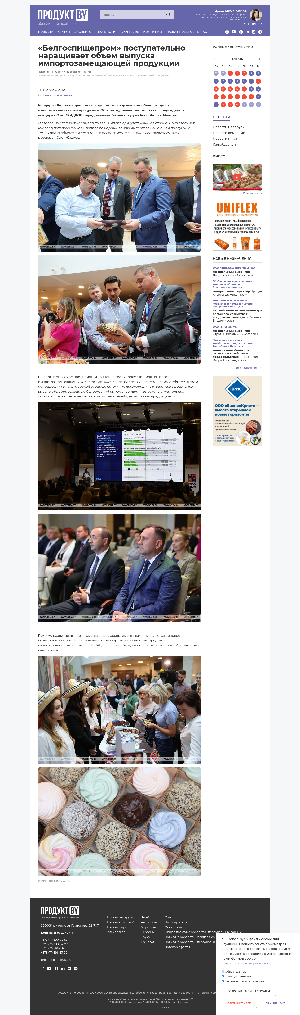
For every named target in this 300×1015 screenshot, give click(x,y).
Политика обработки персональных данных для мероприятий (211, 942)
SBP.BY (165, 1008)
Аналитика (149, 922)
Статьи (64, 32)
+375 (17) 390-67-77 (54, 944)
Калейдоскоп (224, 144)
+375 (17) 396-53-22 (54, 952)
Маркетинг (149, 927)
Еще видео (252, 193)
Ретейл (146, 917)
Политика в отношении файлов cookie (246, 963)
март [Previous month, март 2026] (220, 59)
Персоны (147, 932)
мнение (253, 24)
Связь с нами (174, 927)
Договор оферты (177, 947)
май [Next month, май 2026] (254, 59)
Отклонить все (239, 1003)
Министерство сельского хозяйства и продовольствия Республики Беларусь (233, 303)
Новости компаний (57, 95)
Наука (145, 937)
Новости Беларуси (229, 127)
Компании (152, 32)
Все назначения (249, 367)
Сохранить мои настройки (248, 991)
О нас (202, 32)
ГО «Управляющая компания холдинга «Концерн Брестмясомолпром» (232, 284)
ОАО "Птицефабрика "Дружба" (234, 267)
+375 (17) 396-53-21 (54, 948)
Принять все (275, 1003)
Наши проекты (179, 32)
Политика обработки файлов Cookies (192, 937)
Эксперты (83, 32)
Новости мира (225, 138)
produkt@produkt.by (56, 960)
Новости (46, 32)
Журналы (130, 32)
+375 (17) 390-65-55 (54, 939)
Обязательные (235, 971)
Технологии (107, 32)
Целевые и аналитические (244, 981)
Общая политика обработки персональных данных (203, 932)
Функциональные (238, 976)
